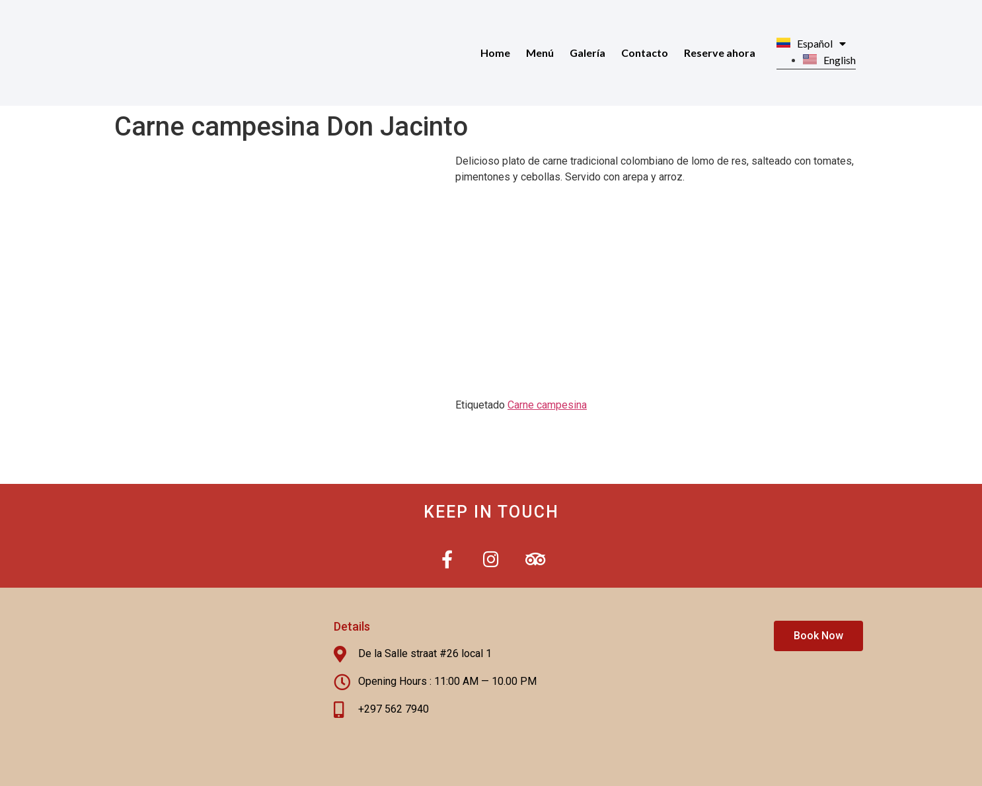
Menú (540, 52)
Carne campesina (547, 405)
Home (495, 52)
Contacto (644, 52)
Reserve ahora (719, 52)
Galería (587, 52)
